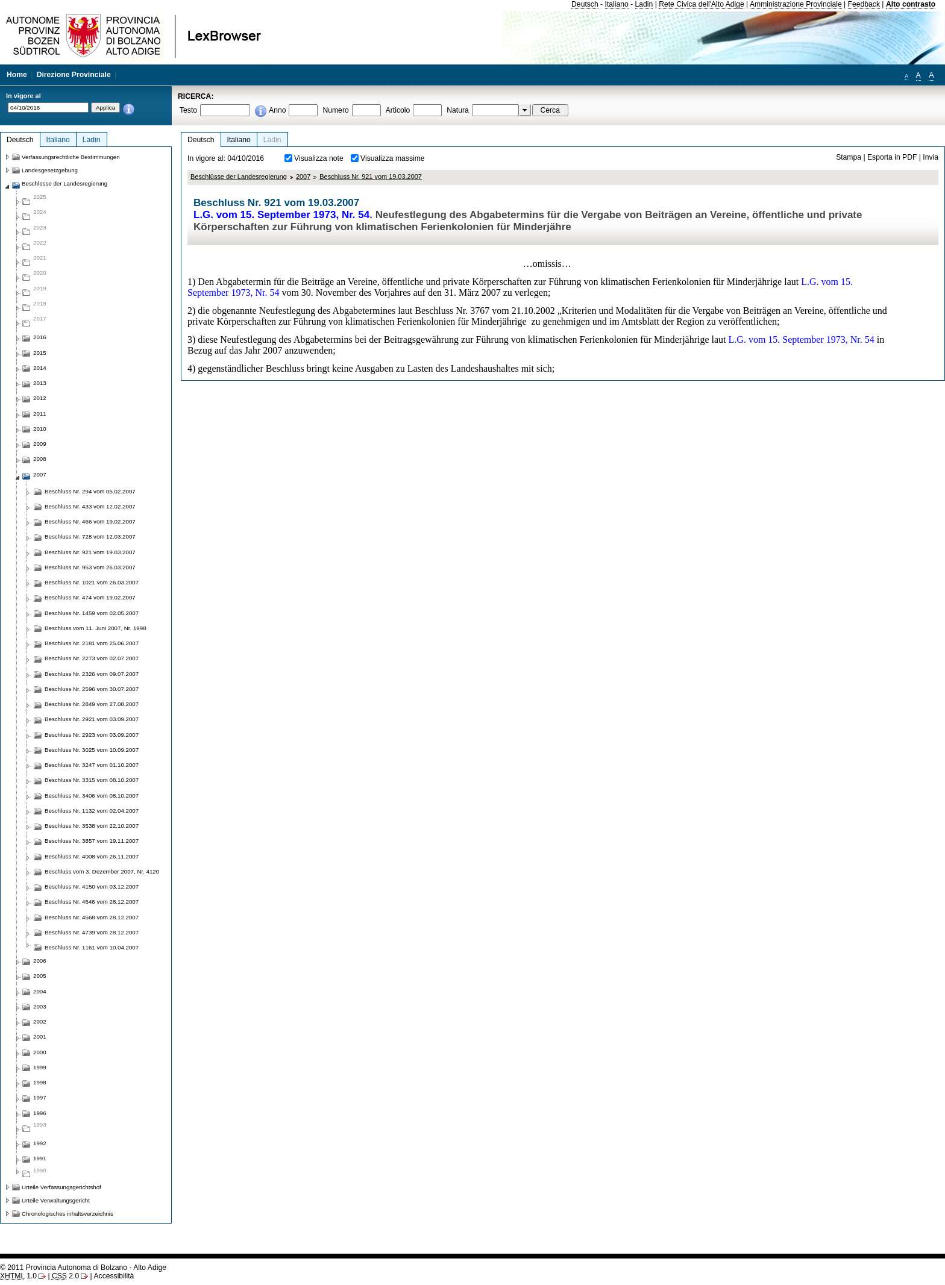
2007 (303, 176)
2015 (39, 352)
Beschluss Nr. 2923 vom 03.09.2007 (92, 734)
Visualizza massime (392, 158)
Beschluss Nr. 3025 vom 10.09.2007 (92, 749)
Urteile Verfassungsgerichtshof (61, 1187)
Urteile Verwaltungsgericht (56, 1200)
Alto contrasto (910, 4)
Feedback (864, 4)
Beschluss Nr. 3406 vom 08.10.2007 (92, 795)
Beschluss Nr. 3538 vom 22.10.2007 (92, 825)
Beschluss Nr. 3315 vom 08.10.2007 (92, 780)
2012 (39, 398)
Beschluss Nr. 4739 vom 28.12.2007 (92, 932)
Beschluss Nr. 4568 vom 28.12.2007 (92, 917)
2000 (39, 1052)
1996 (39, 1113)
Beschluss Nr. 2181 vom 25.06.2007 (92, 643)
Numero (335, 110)
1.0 (18, 1276)
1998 (39, 1082)
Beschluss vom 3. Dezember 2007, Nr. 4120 (102, 871)
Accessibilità (113, 1276)
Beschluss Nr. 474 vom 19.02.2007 (90, 597)
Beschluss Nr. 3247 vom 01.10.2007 (92, 764)
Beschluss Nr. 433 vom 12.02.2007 (90, 506)
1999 (39, 1067)
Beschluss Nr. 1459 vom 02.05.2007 (92, 613)
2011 (39, 413)
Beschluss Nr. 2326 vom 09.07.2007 (92, 674)
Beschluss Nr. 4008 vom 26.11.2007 (92, 856)
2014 (39, 367)
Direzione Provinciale (74, 74)
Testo (188, 110)
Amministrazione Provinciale (796, 4)
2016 (39, 337)
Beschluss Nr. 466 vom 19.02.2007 (90, 521)
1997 (39, 1097)
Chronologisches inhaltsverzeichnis (67, 1213)
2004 (39, 991)
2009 (39, 443)
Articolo (398, 110)
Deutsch (584, 4)
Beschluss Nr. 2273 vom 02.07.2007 (92, 658)
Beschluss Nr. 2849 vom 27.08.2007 (92, 704)
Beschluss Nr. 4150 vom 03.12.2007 (92, 886)
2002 (39, 1021)
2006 (39, 960)
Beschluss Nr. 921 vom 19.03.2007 (370, 176)
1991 (39, 1158)
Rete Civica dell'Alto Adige (701, 4)
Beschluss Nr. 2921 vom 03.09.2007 (92, 719)
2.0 (65, 1276)
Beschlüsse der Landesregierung (238, 176)
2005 (39, 975)
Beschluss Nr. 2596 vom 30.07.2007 (92, 689)
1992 (39, 1143)
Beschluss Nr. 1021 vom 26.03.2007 (92, 582)
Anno (277, 110)
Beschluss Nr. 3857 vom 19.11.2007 (92, 840)
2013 (39, 383)
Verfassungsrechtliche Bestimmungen (71, 157)
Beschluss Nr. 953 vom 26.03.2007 (90, 567)
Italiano (617, 4)
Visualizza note (319, 158)
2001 (39, 1036)
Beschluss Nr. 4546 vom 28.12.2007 (92, 901)
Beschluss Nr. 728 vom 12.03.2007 (90, 536)
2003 (39, 1006)
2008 (39, 458)
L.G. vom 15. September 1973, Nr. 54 (281, 214)
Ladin (644, 4)
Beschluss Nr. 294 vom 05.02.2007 (90, 491)
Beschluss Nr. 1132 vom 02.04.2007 (92, 810)
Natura (458, 110)
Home (17, 74)
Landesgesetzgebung (50, 170)
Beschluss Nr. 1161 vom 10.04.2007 (92, 947)
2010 (39, 428)
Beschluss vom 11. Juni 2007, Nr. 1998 (95, 628)
